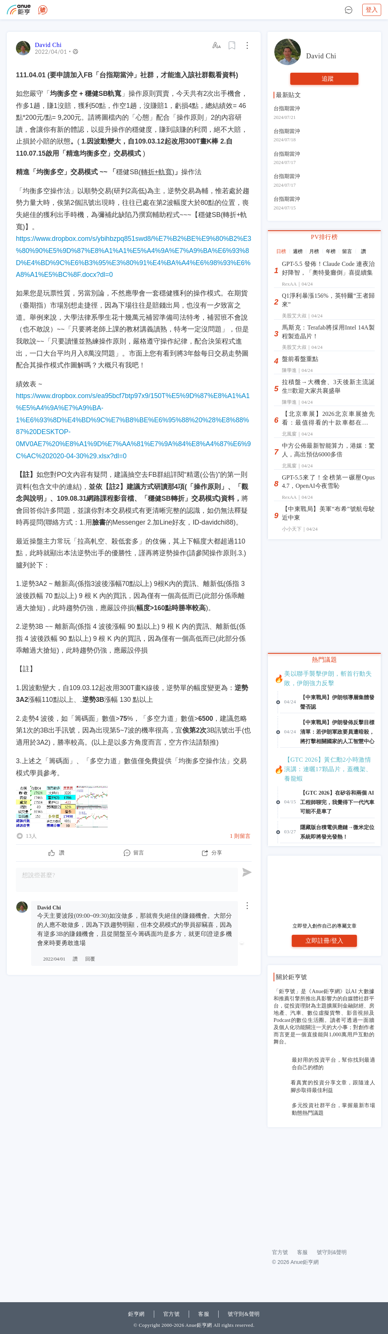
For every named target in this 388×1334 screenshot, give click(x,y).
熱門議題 (324, 659)
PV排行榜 (324, 237)
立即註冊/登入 (324, 940)
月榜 (314, 251)
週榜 (298, 251)
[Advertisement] (324, 1183)
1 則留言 (240, 836)
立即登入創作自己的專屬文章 (325, 925)
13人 (31, 836)
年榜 (331, 251)
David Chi (48, 45)
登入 (372, 9)
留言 (347, 251)
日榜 (281, 251)
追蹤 (328, 78)
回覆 (90, 959)
